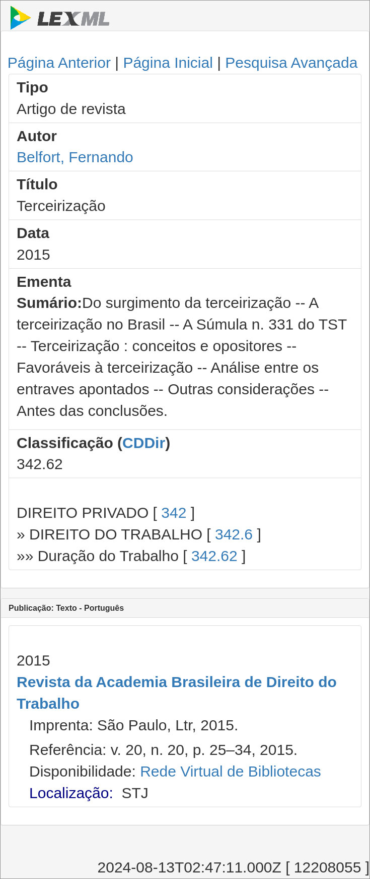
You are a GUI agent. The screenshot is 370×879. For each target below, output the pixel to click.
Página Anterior (59, 62)
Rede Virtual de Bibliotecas (230, 771)
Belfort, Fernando (75, 157)
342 (173, 512)
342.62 (214, 555)
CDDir (143, 442)
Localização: (71, 793)
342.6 (234, 534)
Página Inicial (167, 62)
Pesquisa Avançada (291, 62)
